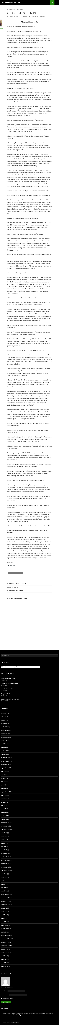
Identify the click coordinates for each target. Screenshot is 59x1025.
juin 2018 (3, 802)
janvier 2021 (4, 727)
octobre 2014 (5, 942)
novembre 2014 (5, 939)
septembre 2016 (6, 870)
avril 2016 (4, 887)
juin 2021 (3, 716)
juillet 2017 (4, 836)
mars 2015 (4, 925)
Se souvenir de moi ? (7, 998)
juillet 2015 (4, 911)
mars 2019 (4, 788)
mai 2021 (3, 720)
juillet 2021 (4, 713)
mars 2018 (4, 812)
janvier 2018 (4, 819)
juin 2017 (3, 839)
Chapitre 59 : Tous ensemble (9, 683)
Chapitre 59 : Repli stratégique (29, 582)
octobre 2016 (5, 867)
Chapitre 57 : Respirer (7, 694)
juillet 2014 (4, 952)
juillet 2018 (4, 798)
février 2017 (4, 853)
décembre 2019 (5, 757)
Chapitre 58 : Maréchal (7, 689)
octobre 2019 (5, 764)
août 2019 (4, 771)
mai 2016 (3, 884)
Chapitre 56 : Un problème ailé (10, 699)
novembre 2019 (5, 761)
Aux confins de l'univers (15, 10)
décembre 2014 (5, 935)
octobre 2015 (5, 901)
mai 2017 (3, 843)
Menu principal (56, 2)
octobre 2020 (5, 737)
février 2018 (4, 816)
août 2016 (4, 874)
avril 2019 (4, 785)
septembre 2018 (6, 792)
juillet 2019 (4, 774)
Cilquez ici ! (21, 1015)
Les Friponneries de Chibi (10, 2)
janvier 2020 (4, 754)
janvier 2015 (4, 932)
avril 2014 (4, 963)
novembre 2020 (5, 733)
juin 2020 (3, 744)
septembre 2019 (6, 768)
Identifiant (4, 991)
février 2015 (4, 928)
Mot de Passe (5, 995)
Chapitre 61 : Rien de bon (29, 589)
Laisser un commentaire (37, 16)
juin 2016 (3, 880)
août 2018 (4, 795)
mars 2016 (4, 891)
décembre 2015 (5, 894)
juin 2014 (3, 956)
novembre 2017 (5, 822)
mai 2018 (3, 805)
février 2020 (4, 751)
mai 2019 (3, 781)
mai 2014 (3, 959)
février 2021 (4, 723)
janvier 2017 (4, 857)
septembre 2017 (6, 829)
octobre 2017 (5, 826)
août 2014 (4, 949)
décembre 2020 (5, 730)
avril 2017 (4, 846)
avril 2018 (4, 809)
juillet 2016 (4, 877)
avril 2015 (4, 922)
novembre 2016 (5, 863)
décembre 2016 (5, 860)
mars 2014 (4, 966)
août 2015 (4, 908)
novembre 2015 (5, 898)
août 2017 (4, 833)
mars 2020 (4, 747)
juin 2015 (3, 915)
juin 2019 (3, 778)
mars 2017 (4, 850)
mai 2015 (3, 918)
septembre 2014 (6, 945)
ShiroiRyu (24, 16)
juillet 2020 (4, 740)
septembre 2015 (6, 904)
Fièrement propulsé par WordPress (10, 1022)
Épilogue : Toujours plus (8, 678)
